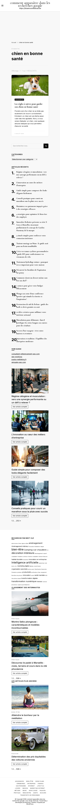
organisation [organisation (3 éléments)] (16, 569)
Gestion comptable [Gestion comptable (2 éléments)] (33, 556)
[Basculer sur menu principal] (2, 5)
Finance (40, 783)
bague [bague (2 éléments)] (42, 546)
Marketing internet (37, 788)
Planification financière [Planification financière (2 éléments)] (41, 569)
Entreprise (31, 783)
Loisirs (17, 788)
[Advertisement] (30, 25)
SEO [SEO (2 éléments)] (46, 575)
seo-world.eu (17, 357)
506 (17, 678)
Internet (31, 786)
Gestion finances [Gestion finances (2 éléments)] (42, 556)
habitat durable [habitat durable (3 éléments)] (17, 559)
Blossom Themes (30, 802)
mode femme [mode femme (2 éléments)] (37, 566)
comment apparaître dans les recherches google (30, 4)
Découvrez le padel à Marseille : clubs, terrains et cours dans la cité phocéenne (29, 666)
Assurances (19, 99)
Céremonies (21, 783)
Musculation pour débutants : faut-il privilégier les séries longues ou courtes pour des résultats (31, 323)
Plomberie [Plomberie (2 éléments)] (14, 572)
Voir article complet (20, 407)
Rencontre (27, 793)
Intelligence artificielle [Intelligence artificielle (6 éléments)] (25, 562)
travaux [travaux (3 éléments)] (39, 581)
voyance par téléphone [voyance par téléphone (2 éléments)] (24, 584)
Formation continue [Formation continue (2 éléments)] (23, 556)
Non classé (33, 790)
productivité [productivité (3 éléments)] (26, 572)
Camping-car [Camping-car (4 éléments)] (30, 550)
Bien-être (16, 712)
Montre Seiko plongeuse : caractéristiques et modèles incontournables (25, 624)
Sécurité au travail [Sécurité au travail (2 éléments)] (16, 578)
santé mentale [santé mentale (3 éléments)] (40, 575)
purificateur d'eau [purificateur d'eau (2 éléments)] (35, 572)
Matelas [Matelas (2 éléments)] (32, 566)
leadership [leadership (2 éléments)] (41, 563)
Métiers (17, 790)
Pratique (15, 618)
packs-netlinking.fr (19, 359)
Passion (15, 753)
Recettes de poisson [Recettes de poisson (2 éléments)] (17, 575)
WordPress (29, 804)
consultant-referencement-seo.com (26, 354)
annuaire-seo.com (19, 362)
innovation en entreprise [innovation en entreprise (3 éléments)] (38, 559)
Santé (35, 793)
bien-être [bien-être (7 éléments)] (17, 549)
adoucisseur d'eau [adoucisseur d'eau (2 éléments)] (16, 543)
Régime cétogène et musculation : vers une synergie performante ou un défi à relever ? (31, 175)
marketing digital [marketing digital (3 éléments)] (23, 566)
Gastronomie (21, 786)
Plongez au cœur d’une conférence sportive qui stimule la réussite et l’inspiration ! (29, 296)
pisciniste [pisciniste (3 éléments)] (24, 569)
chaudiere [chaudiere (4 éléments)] (41, 550)
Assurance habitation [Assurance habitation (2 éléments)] (34, 546)
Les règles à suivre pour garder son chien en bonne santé (28, 105)
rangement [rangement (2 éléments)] (44, 572)
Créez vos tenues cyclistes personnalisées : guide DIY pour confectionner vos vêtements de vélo (32, 254)
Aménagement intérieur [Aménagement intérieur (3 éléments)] (20, 546)
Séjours (43, 793)
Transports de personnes (30, 795)
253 (17, 521)
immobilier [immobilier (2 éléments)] (25, 559)
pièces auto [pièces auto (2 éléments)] (31, 569)
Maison (25, 788)
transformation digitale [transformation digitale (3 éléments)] (29, 578)
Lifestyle (40, 786)
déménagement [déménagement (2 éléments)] (39, 553)
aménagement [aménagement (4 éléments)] (35, 543)
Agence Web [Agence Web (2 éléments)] (25, 543)
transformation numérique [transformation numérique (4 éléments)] (24, 581)
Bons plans (40, 781)
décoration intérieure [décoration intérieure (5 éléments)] (23, 553)
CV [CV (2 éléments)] (47, 550)
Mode (25, 790)
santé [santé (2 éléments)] (32, 575)
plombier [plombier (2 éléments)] (19, 572)
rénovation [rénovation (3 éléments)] (27, 575)
